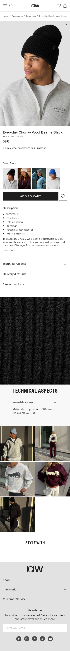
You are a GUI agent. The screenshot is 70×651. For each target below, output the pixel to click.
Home (5, 16)
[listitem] (10, 178)
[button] (35, 274)
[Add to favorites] (63, 196)
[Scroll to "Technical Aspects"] (35, 264)
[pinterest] (34, 638)
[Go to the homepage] (35, 5)
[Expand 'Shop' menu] (35, 580)
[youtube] (50, 638)
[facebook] (18, 638)
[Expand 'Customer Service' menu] (35, 599)
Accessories (17, 16)
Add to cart (30, 196)
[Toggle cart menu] (65, 6)
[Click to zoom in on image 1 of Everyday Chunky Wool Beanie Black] (35, 73)
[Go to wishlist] (59, 6)
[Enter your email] (30, 628)
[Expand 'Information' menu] (35, 589)
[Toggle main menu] (5, 6)
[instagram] (26, 638)
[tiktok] (42, 638)
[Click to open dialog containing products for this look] (17, 443)
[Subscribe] (62, 628)
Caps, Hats (31, 16)
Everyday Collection (13, 136)
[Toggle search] (11, 6)
